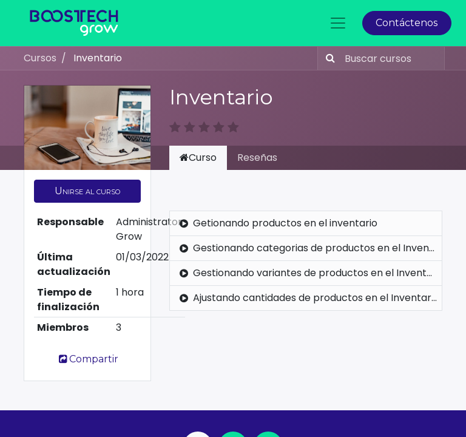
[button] (87, 191)
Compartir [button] (87, 359)
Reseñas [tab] (257, 157)
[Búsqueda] (328, 58)
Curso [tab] (198, 157)
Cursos (40, 58)
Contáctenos (406, 23)
